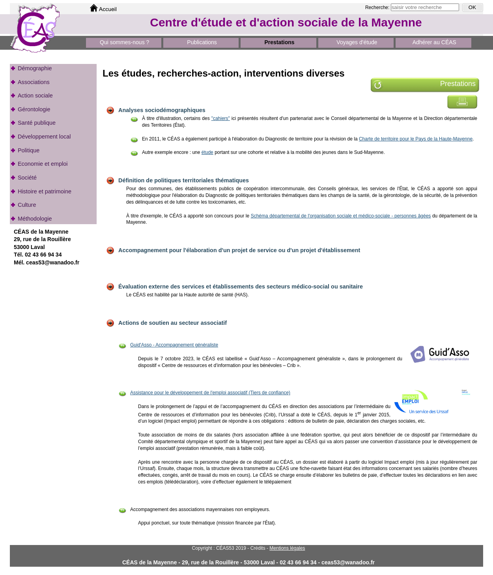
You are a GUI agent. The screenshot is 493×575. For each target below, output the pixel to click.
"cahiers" (220, 118)
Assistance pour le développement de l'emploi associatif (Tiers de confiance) (210, 392)
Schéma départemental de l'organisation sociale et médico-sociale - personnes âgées (341, 216)
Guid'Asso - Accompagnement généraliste (174, 345)
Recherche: (378, 7)
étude (207, 152)
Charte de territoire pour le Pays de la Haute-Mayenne (415, 139)
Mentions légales (287, 548)
